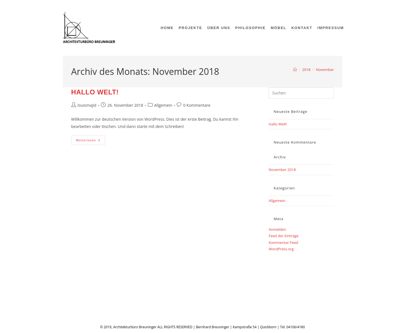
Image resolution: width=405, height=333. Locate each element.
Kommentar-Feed (283, 242)
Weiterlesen (90, 141)
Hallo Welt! (95, 92)
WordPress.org (281, 248)
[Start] (295, 69)
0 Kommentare (196, 105)
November (325, 69)
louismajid (87, 105)
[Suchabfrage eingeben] (301, 93)
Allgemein (163, 105)
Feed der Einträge (284, 235)
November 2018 (282, 169)
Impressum (85, 297)
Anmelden (277, 229)
